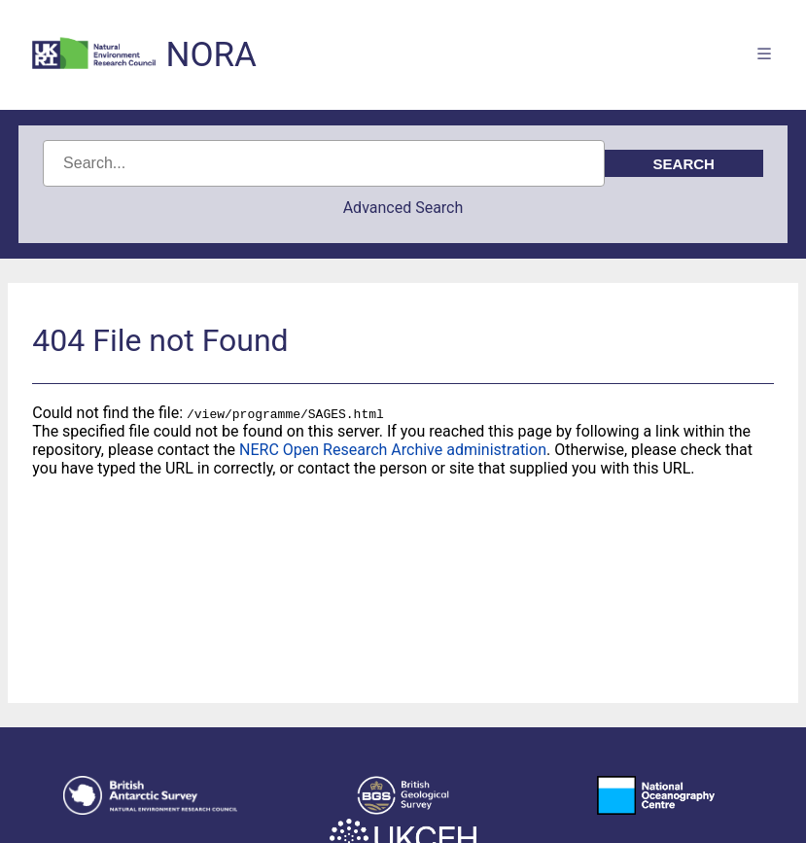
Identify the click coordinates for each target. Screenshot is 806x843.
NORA (210, 55)
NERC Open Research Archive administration (392, 449)
